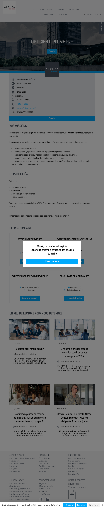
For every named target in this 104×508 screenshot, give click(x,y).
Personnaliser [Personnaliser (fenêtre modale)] (94, 505)
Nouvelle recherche (52, 261)
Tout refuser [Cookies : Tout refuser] (81, 505)
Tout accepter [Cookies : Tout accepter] (69, 505)
